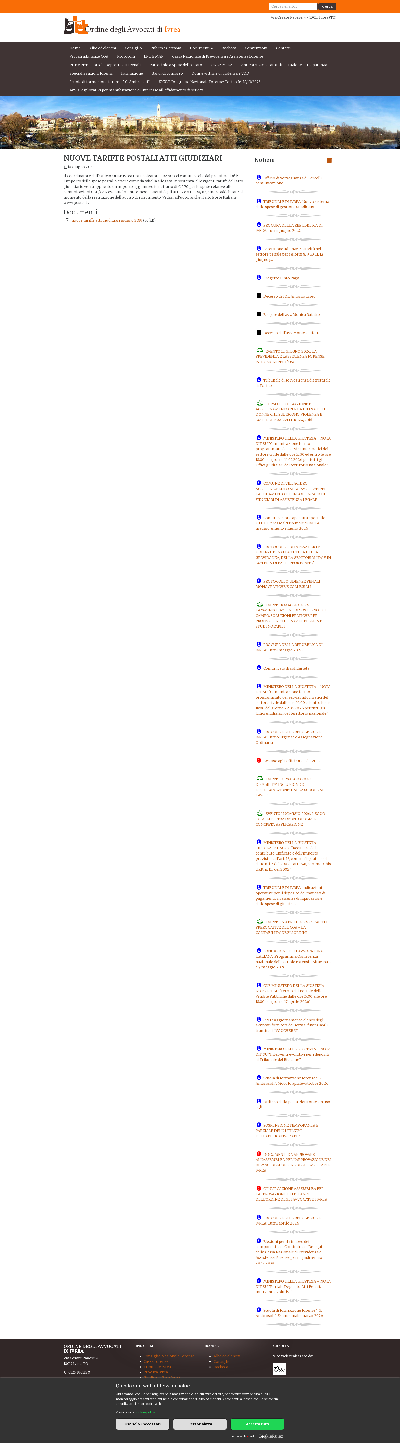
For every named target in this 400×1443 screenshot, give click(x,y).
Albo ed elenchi (102, 48)
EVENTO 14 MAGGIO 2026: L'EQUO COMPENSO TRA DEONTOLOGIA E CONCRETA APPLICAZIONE (290, 819)
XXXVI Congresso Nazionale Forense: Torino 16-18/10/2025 (210, 81)
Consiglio (133, 48)
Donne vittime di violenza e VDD (220, 73)
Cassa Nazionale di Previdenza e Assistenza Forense (217, 56)
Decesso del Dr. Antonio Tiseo (289, 296)
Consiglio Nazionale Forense (169, 1356)
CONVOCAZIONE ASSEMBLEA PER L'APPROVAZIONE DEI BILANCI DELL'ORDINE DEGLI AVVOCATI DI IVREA (291, 1194)
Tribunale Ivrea (157, 1367)
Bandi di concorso (167, 73)
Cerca (327, 6)
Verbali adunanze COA (89, 56)
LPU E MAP (154, 56)
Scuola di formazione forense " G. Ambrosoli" (110, 81)
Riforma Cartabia (166, 48)
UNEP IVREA (221, 65)
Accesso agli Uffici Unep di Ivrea (291, 760)
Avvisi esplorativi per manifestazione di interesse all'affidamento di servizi (136, 90)
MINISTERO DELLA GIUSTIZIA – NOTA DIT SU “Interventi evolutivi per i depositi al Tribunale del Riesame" (293, 1054)
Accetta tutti (257, 1424)
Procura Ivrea (156, 1372)
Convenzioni (256, 48)
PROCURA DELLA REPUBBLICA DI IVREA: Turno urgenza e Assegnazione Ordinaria (289, 737)
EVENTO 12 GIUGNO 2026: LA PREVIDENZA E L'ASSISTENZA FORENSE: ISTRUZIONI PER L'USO (290, 356)
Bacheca (229, 48)
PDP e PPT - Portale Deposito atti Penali (105, 65)
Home (75, 48)
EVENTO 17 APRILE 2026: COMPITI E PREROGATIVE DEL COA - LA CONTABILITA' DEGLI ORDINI (292, 927)
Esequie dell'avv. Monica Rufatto (291, 314)
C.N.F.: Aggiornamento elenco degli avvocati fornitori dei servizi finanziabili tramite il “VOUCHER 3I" (292, 1025)
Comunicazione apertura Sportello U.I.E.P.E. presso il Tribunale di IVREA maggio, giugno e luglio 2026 (290, 523)
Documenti (200, 48)
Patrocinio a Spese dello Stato (175, 65)
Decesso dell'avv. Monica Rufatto (292, 333)
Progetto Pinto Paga (281, 278)
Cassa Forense (156, 1361)
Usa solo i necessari (142, 1424)
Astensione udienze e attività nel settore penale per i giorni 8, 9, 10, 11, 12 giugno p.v (289, 254)
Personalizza (200, 1424)
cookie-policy (145, 1412)
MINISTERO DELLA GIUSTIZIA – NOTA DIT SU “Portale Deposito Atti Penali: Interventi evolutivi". (293, 1286)
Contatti (283, 48)
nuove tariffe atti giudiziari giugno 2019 (107, 220)
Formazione (132, 73)
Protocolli (126, 56)
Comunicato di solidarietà (286, 668)
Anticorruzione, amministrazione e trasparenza (284, 65)
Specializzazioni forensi (91, 73)
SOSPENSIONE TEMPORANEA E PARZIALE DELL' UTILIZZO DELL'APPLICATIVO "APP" (287, 1130)
